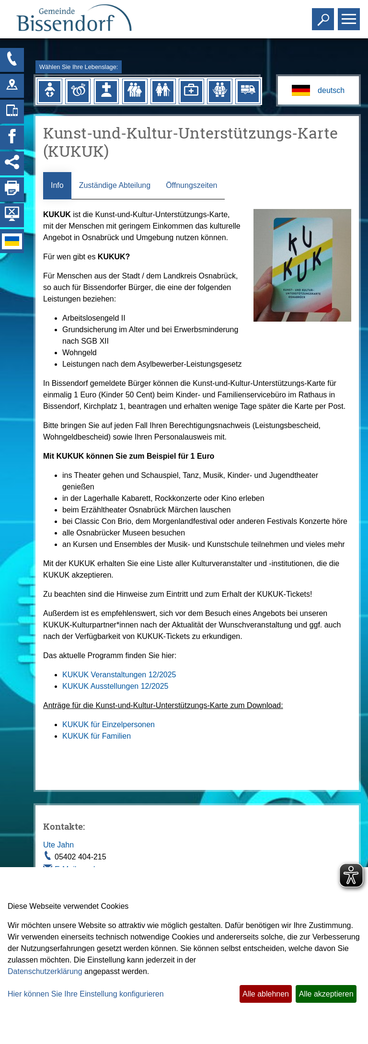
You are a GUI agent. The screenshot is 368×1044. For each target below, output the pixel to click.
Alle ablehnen (265, 994)
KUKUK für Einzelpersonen (108, 724)
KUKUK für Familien (96, 736)
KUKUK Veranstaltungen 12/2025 (119, 675)
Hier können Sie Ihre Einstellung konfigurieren (86, 994)
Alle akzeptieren (326, 994)
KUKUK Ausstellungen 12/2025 (115, 686)
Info (57, 185)
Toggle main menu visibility (350, 15)
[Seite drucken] (12, 189)
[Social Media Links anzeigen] (12, 163)
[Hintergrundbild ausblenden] (12, 215)
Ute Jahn (58, 845)
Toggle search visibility (324, 15)
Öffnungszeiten (191, 185)
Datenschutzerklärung (45, 971)
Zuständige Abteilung (114, 185)
